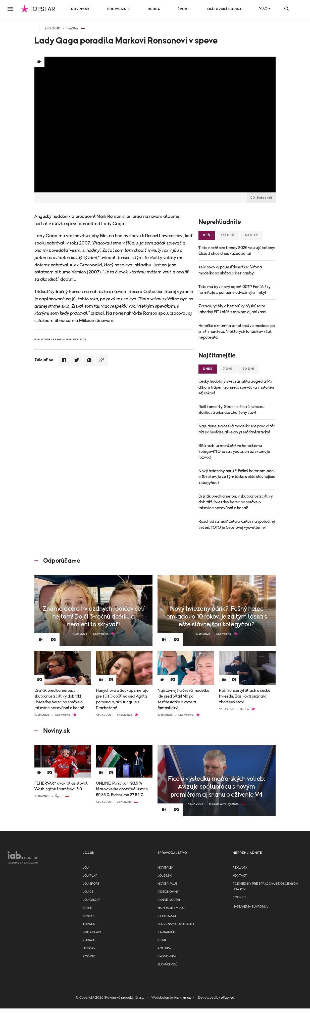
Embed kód (261, 197)
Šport (183, 9)
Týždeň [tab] (227, 235)
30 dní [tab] (248, 369)
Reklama (240, 867)
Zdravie (89, 940)
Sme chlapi (92, 932)
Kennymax (182, 997)
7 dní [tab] (227, 369)
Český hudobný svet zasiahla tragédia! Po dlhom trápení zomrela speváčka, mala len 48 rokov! (236, 387)
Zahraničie (167, 932)
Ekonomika (167, 956)
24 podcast (167, 916)
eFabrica (227, 997)
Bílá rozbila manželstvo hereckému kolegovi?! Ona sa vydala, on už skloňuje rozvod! (234, 451)
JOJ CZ (88, 892)
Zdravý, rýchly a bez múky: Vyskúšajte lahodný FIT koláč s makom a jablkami (232, 309)
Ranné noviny (169, 900)
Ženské (88, 916)
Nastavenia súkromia (250, 906)
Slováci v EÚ (167, 964)
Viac (263, 8)
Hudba (154, 9)
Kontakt (240, 875)
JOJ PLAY (90, 875)
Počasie (89, 956)
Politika (164, 948)
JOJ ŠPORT (91, 883)
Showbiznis (118, 9)
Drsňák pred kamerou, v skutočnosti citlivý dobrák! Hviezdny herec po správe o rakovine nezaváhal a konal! (235, 502)
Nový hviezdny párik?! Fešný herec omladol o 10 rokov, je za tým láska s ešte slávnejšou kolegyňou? (236, 476)
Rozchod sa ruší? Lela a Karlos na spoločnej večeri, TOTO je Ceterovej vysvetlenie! (236, 524)
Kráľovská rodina (224, 9)
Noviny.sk (80, 9)
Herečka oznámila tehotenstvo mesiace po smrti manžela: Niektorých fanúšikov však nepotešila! (236, 331)
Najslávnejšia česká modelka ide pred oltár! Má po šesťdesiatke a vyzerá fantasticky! (236, 429)
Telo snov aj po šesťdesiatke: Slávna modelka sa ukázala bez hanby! (230, 270)
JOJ (86, 867)
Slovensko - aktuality (176, 924)
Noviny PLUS (167, 883)
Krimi (162, 940)
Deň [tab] (206, 235)
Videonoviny (168, 892)
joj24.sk (165, 875)
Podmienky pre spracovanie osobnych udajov (265, 886)
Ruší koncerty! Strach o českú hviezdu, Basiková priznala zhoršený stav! (231, 410)
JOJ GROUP (91, 900)
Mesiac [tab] (251, 235)
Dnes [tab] (208, 369)
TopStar (89, 924)
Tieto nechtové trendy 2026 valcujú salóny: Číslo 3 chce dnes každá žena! (236, 251)
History (89, 948)
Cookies (239, 897)
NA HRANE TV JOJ (171, 908)
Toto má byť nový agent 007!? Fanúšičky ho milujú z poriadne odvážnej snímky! (234, 290)
